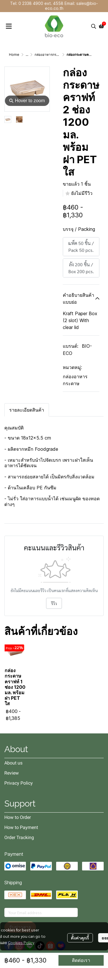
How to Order (17, 817)
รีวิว (54, 603)
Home (14, 54)
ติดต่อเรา (81, 960)
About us (13, 763)
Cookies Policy (21, 942)
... (27, 54)
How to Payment (21, 827)
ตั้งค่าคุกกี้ (80, 937)
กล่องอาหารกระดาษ (50, 54)
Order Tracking (19, 837)
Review (11, 773)
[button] (94, 26)
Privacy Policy (18, 783)
